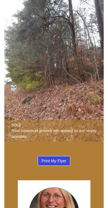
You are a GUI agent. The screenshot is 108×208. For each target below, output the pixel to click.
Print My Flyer (53, 161)
